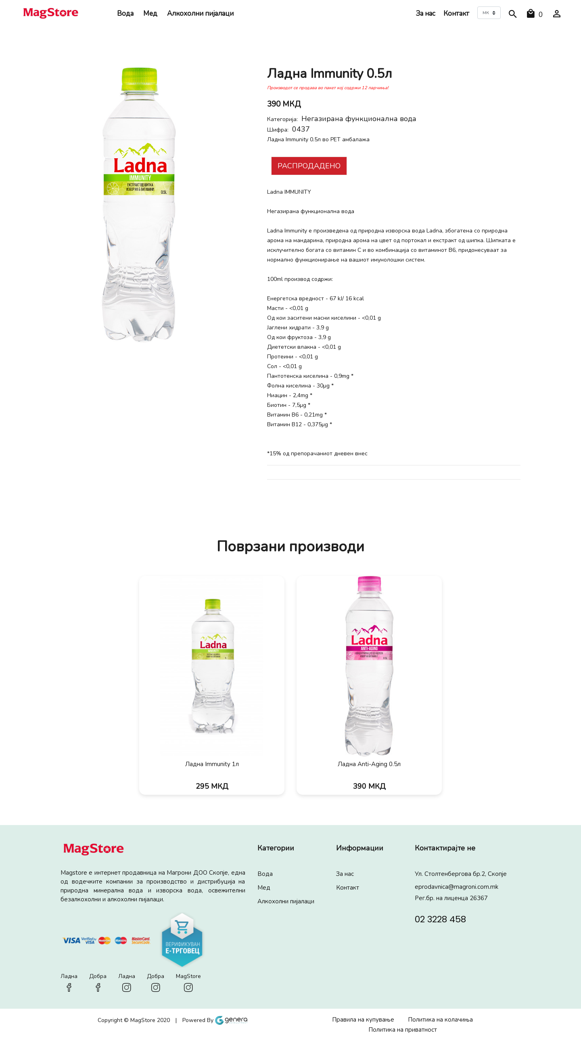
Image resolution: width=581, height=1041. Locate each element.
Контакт (456, 13)
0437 (301, 129)
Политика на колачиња (440, 1020)
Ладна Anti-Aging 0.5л (369, 764)
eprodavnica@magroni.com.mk (456, 887)
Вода (125, 13)
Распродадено (309, 166)
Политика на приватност (402, 1030)
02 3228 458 (440, 918)
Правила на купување (363, 1020)
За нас (425, 13)
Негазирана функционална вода (358, 119)
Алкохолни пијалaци (200, 13)
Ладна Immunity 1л (212, 764)
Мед (150, 13)
